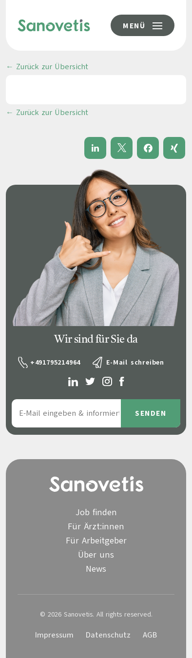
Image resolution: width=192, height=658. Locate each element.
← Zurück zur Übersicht (47, 66)
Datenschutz (108, 635)
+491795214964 (55, 362)
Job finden (96, 512)
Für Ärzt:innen (96, 526)
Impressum (54, 635)
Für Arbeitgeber (96, 540)
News (96, 569)
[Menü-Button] (142, 25)
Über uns (96, 555)
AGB (150, 635)
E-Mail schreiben (135, 362)
